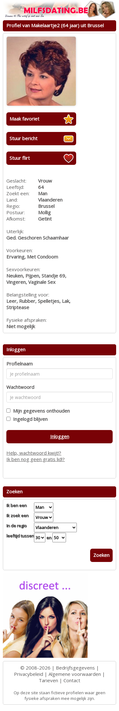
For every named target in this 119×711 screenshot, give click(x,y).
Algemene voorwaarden (75, 674)
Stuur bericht (23, 138)
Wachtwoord (20, 387)
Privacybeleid (28, 674)
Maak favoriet (24, 118)
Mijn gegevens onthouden (40, 411)
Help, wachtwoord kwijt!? (33, 453)
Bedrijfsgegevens (75, 667)
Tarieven (48, 680)
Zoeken (101, 555)
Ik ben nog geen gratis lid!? (35, 459)
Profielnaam (19, 363)
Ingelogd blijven (29, 419)
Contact (71, 680)
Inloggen (59, 436)
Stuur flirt (20, 158)
